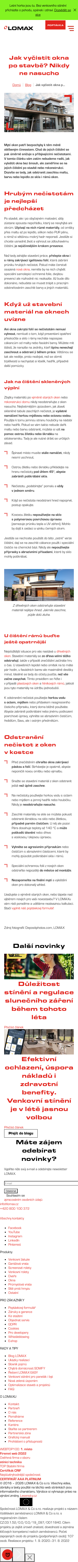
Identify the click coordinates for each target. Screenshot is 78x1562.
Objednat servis (19, 1320)
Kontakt (13, 1404)
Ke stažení (15, 1316)
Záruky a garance (20, 1312)
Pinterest (14, 1244)
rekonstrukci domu (17, 402)
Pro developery (18, 1332)
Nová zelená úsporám (23, 1381)
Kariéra (13, 1425)
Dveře (12, 1276)
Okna (11, 1280)
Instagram (15, 1236)
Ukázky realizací (19, 1360)
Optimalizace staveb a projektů (29, 1385)
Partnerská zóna (19, 1433)
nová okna (23, 269)
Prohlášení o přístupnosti (25, 1441)
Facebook (14, 1228)
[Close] (30, 1558)
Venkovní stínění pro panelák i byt (30, 1376)
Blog (28, 85)
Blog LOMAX (17, 1356)
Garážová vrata (18, 1263)
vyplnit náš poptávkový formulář (32, 908)
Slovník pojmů (17, 1364)
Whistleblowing (18, 1337)
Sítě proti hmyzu (19, 1288)
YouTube (14, 1232)
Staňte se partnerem (22, 1429)
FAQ (11, 1389)
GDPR (12, 1324)
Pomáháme (16, 1416)
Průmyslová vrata (20, 1284)
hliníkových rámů (53, 683)
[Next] (18, 1554)
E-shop (12, 1341)
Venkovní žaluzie (19, 1259)
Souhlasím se (15, 1195)
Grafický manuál (19, 1437)
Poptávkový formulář (22, 1307)
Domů (16, 85)
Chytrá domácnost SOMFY (26, 1368)
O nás (12, 1412)
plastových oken (28, 683)
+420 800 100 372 (15, 1208)
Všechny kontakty (12, 1218)
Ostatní (13, 1292)
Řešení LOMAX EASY (23, 1372)
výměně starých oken (46, 397)
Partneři (14, 1408)
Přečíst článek (14, 1027)
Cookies (13, 1328)
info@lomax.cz (9, 1204)
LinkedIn (13, 1240)
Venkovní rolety (18, 1272)
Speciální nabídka (7, 1554)
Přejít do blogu (21, 1133)
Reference (15, 1420)
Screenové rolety (19, 1268)
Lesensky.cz (28, 1495)
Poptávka (55, 25)
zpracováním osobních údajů (23, 1199)
